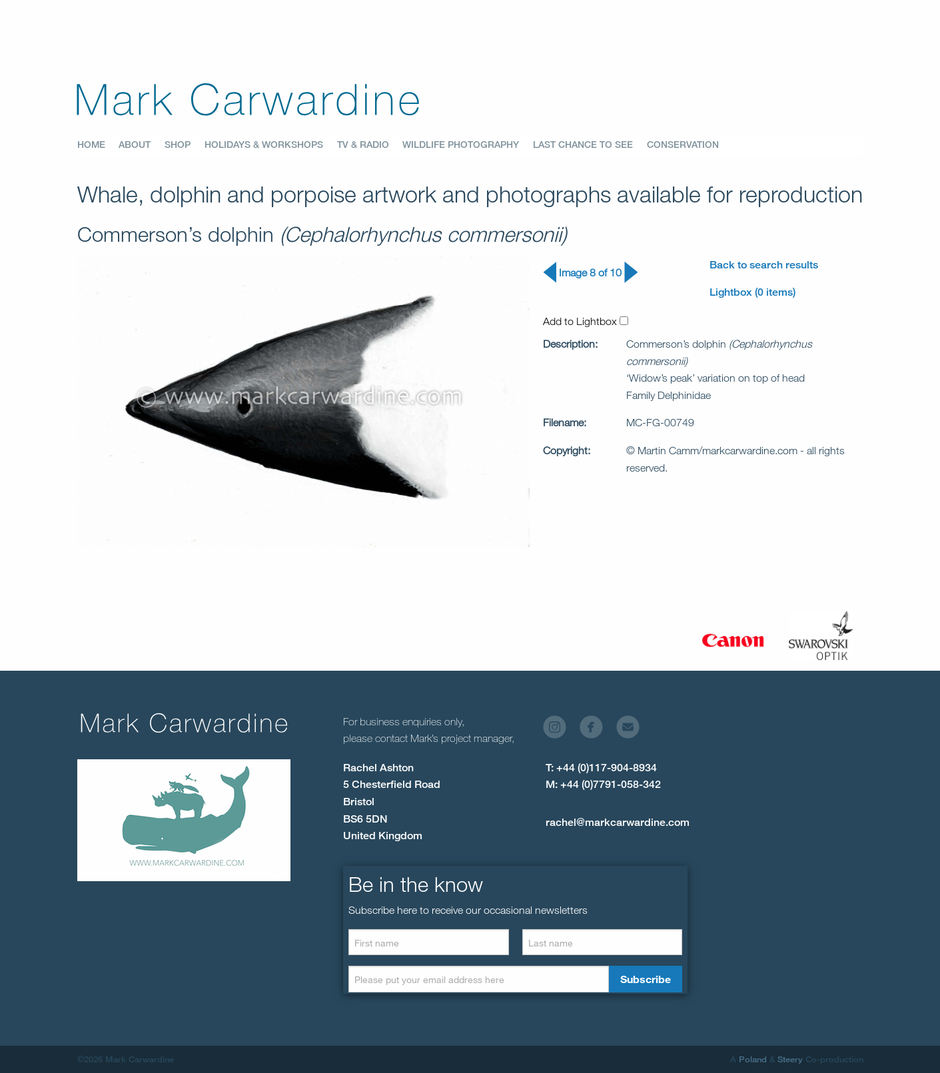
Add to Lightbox (585, 321)
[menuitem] (98, 145)
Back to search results (763, 264)
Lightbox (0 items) (752, 292)
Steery (790, 1059)
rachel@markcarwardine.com (618, 822)
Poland (753, 1059)
